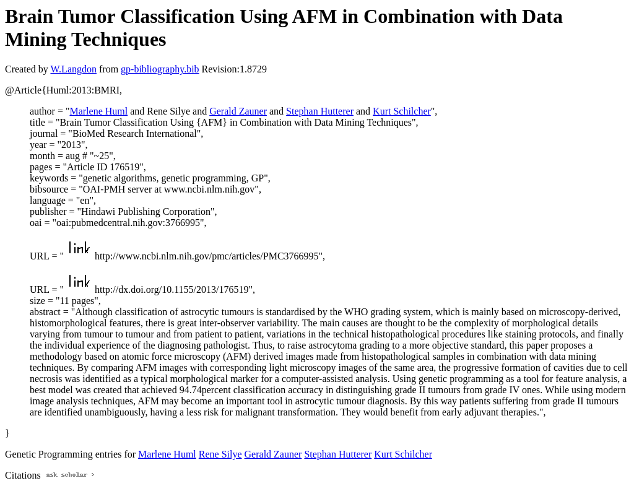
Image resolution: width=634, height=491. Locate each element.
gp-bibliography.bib (160, 69)
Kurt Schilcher (402, 111)
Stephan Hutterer (320, 111)
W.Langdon (73, 69)
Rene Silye (220, 454)
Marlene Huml (98, 111)
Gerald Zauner (238, 111)
